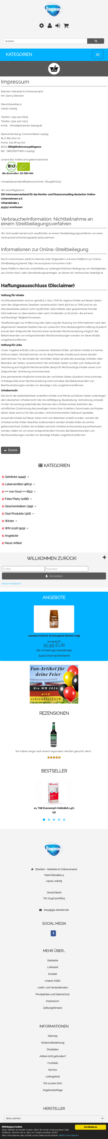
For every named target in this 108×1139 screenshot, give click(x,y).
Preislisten (52, 1049)
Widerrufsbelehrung (52, 1042)
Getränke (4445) (17, 477)
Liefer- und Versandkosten (52, 987)
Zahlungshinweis (52, 1007)
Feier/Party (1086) (18, 499)
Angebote (11, 535)
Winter (11, 521)
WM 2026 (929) (17, 528)
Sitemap (52, 1035)
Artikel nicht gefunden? (52, 1056)
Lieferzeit (52, 967)
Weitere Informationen (69, 1135)
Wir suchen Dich (52, 1083)
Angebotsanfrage (53, 1090)
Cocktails (52, 1063)
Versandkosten (64, 650)
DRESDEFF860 (15, 151)
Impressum (52, 1001)
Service (52, 1069)
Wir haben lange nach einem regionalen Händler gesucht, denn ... (54, 751)
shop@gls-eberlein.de (56, 909)
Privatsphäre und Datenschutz (53, 994)
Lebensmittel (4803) (20, 484)
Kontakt (52, 974)
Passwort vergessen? (11, 584)
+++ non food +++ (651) (20, 491)
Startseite (52, 960)
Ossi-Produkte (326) (19, 513)
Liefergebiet (52, 1076)
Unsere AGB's (52, 980)
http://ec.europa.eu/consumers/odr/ (50, 263)
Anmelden (54, 576)
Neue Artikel (13, 543)
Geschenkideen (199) (21, 506)
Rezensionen (54, 713)
